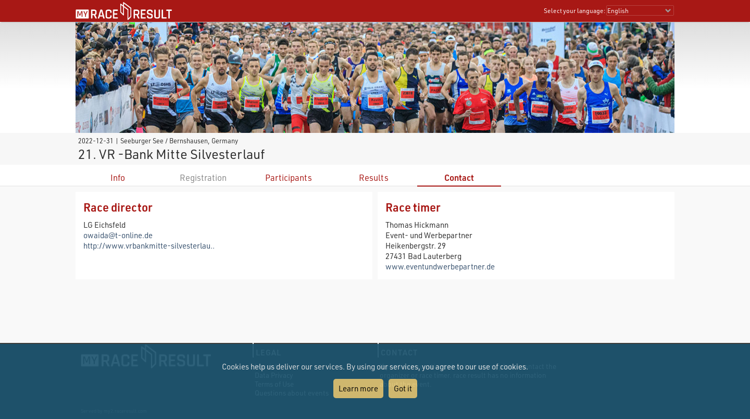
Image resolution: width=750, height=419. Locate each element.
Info (117, 177)
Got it (403, 388)
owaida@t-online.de (118, 235)
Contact (459, 177)
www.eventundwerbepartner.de (440, 266)
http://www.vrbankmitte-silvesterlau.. (149, 245)
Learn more (358, 388)
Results (374, 177)
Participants (288, 177)
